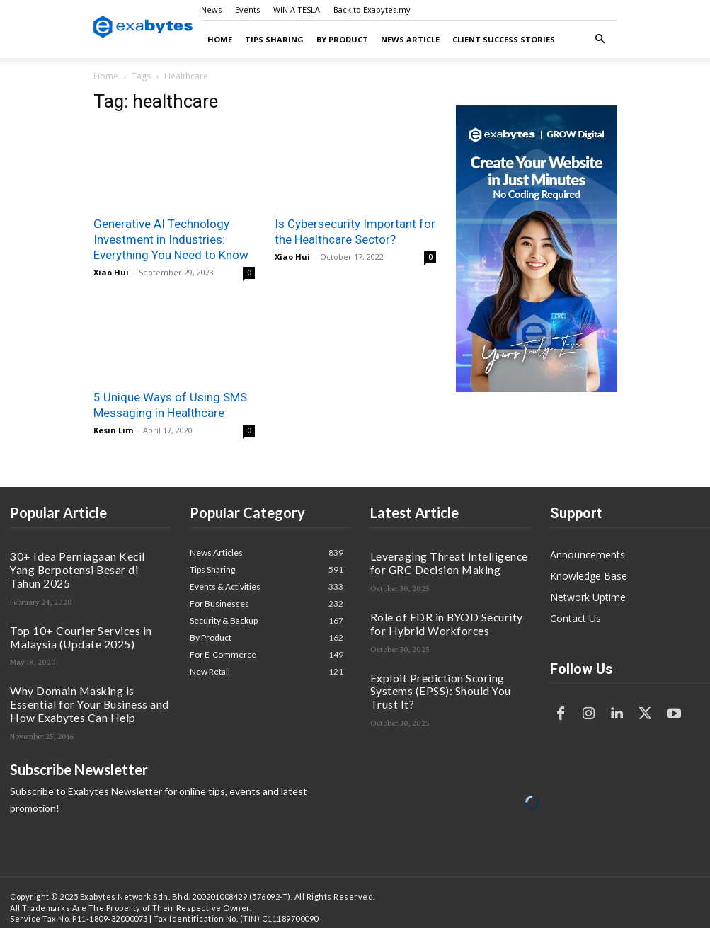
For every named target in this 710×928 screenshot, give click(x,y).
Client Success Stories (503, 39)
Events (247, 9)
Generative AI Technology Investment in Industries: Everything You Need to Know (170, 239)
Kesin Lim (113, 430)
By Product (342, 39)
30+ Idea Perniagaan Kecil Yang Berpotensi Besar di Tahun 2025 (76, 559)
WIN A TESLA (296, 9)
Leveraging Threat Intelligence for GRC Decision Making (449, 559)
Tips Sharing (274, 39)
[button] (600, 39)
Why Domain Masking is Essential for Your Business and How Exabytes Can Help (86, 673)
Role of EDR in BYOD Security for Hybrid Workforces (436, 614)
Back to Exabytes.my (372, 9)
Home (219, 39)
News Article (410, 39)
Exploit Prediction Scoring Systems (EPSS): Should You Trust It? (441, 668)
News (211, 9)
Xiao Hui (111, 272)
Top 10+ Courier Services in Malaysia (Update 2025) (85, 614)
